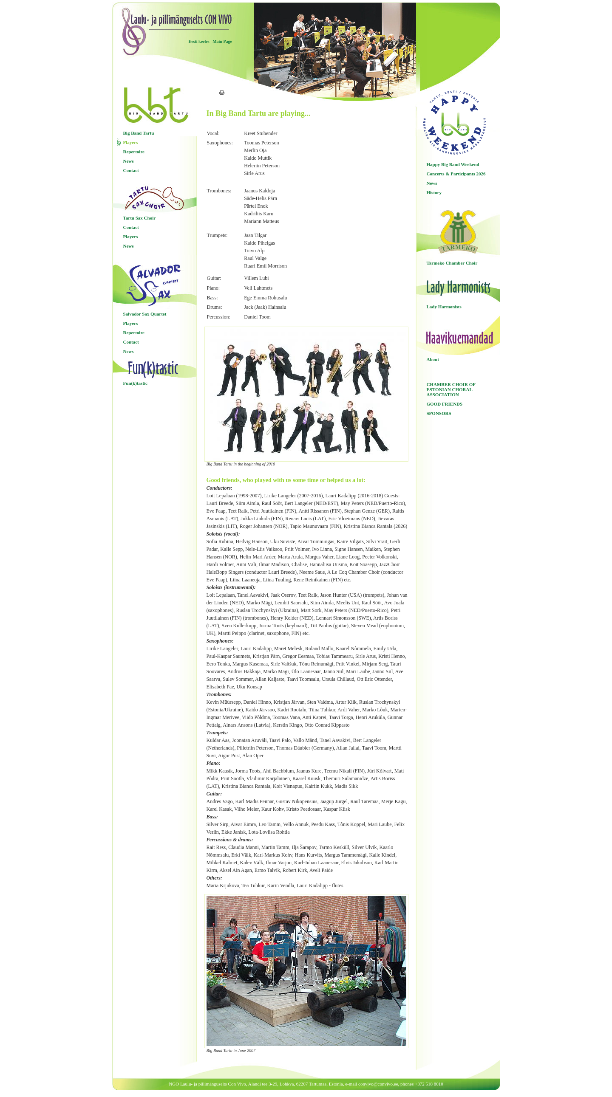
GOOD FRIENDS (445, 403)
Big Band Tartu (138, 132)
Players (130, 142)
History (434, 192)
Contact (131, 170)
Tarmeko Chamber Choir (452, 262)
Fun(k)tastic (135, 383)
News (128, 161)
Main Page (222, 41)
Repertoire (134, 151)
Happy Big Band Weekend (453, 164)
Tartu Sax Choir (139, 217)
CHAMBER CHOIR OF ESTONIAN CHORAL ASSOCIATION (451, 389)
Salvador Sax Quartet (145, 313)
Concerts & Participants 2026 (456, 173)
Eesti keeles (199, 41)
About (433, 359)
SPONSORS (439, 413)
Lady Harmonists (444, 306)
